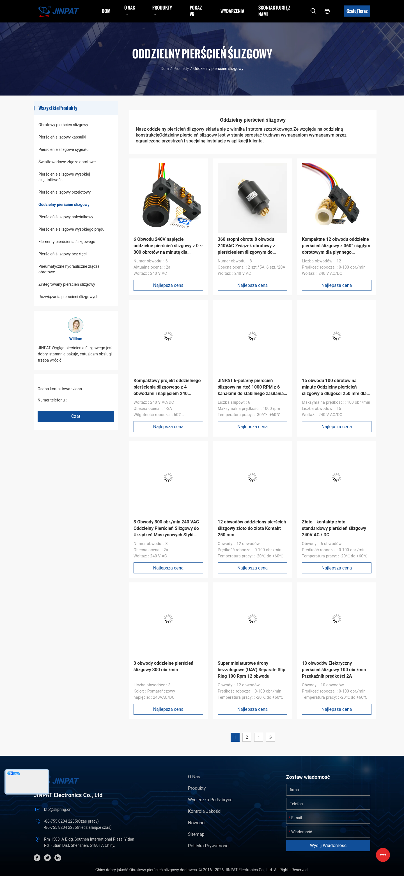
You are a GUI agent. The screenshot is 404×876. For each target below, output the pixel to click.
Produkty (181, 68)
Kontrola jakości (204, 811)
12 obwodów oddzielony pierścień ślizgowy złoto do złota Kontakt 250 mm (252, 528)
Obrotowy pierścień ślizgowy (63, 124)
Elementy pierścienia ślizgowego (66, 241)
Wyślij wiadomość (328, 845)
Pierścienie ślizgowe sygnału (63, 149)
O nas (194, 776)
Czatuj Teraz (357, 11)
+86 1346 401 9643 (85, 400)
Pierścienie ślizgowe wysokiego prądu (71, 229)
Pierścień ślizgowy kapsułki (62, 137)
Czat (75, 416)
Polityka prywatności (208, 845)
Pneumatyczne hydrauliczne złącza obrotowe (69, 269)
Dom (106, 11)
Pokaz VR (196, 11)
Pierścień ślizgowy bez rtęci (62, 254)
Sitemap (196, 834)
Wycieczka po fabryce (210, 799)
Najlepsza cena (168, 285)
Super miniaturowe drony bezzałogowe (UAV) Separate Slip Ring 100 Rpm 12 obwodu (251, 670)
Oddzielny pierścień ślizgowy (63, 204)
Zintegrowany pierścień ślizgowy (66, 284)
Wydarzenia (232, 11)
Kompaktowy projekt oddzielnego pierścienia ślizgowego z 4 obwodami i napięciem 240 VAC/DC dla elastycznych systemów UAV (167, 393)
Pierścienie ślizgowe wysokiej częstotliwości (64, 177)
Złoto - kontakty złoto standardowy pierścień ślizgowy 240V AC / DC (334, 528)
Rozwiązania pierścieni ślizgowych (68, 296)
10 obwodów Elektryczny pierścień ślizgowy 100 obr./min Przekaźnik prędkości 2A (334, 670)
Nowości (196, 822)
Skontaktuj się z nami (274, 11)
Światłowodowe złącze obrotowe (67, 162)
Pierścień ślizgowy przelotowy (64, 192)
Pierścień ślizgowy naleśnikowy (65, 217)
